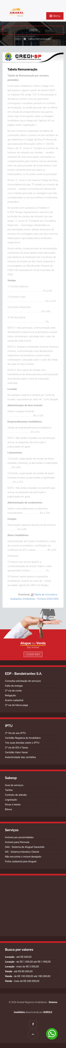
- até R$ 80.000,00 (19, 971)
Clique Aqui (33, 654)
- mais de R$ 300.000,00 (22, 981)
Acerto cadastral (14, 700)
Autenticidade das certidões (20, 757)
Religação (10, 695)
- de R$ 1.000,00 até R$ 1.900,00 (28, 961)
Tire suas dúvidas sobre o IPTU (22, 742)
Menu (55, 16)
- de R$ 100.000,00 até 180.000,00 (27, 976)
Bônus (8, 809)
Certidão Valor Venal (16, 752)
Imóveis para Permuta (17, 842)
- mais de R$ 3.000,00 (22, 966)
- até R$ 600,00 (18, 956)
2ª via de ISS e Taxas (16, 747)
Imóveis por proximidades (19, 837)
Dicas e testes (13, 804)
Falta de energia (14, 685)
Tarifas (9, 790)
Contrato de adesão (16, 794)
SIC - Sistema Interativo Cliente (22, 851)
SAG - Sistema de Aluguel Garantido (25, 846)
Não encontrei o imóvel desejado (23, 856)
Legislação (11, 799)
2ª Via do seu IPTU (15, 733)
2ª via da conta (13, 690)
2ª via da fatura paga (16, 705)
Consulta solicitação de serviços (23, 680)
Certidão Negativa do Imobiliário (23, 737)
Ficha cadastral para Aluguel (20, 861)
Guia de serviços (14, 785)
